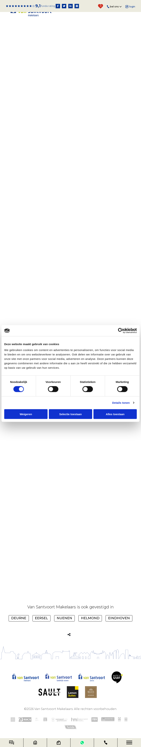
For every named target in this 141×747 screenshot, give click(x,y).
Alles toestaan (115, 414)
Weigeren (26, 414)
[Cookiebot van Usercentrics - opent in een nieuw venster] (121, 330)
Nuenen (64, 618)
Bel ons (114, 6)
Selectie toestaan (70, 414)
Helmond (90, 618)
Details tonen (121, 402)
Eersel (41, 618)
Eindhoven (119, 618)
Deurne (18, 618)
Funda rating (48, 6)
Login (130, 6)
